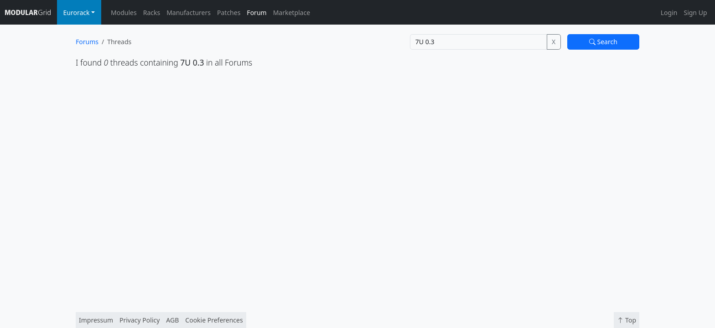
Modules (124, 12)
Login (669, 12)
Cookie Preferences (214, 320)
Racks (151, 12)
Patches (228, 12)
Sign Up (695, 12)
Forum (256, 12)
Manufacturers (188, 12)
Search (603, 41)
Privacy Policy (139, 320)
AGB (172, 320)
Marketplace (291, 12)
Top (626, 320)
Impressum (96, 320)
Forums (87, 41)
